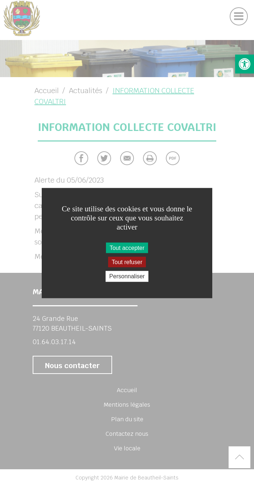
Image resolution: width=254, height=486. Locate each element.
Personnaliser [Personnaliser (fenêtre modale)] (127, 276)
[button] (244, 64)
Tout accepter (127, 248)
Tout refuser (127, 262)
